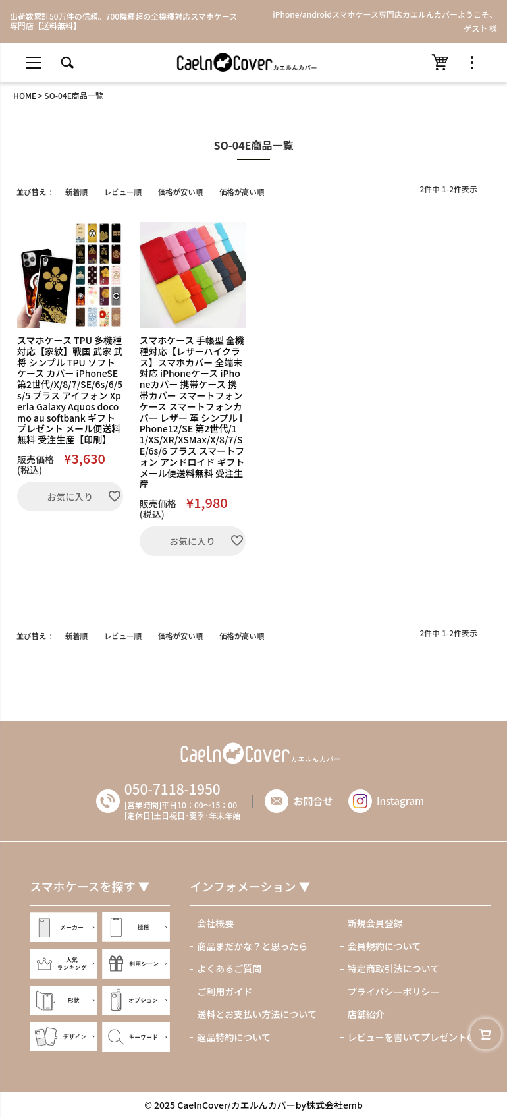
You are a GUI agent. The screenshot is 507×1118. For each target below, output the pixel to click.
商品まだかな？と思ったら (252, 946)
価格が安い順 (180, 191)
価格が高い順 (241, 191)
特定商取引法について (394, 968)
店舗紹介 (366, 1013)
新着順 (76, 191)
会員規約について (384, 946)
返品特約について (234, 1037)
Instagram (389, 801)
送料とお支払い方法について (257, 1013)
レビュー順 (123, 191)
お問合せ (315, 801)
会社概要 (215, 923)
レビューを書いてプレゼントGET (416, 1037)
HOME (24, 95)
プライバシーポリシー (394, 991)
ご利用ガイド (224, 991)
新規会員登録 (375, 923)
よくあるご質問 (229, 968)
